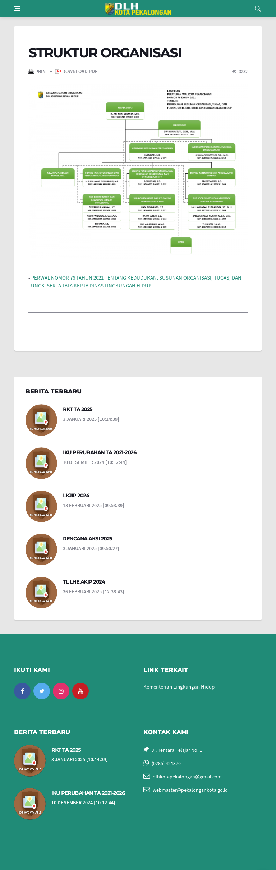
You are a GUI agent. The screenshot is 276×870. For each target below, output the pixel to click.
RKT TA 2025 (77, 409)
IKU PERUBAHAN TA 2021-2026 (99, 452)
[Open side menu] (17, 8)
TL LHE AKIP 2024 (84, 582)
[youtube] (80, 691)
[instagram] (61, 691)
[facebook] (22, 691)
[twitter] (41, 691)
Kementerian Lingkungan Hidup (179, 686)
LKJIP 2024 (76, 495)
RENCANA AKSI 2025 (87, 538)
